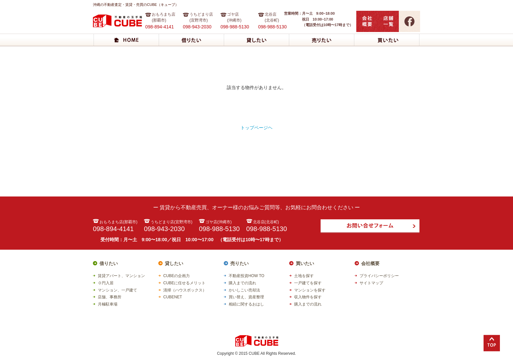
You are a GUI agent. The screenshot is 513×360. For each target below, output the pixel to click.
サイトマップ (371, 283)
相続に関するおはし (246, 304)
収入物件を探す (308, 297)
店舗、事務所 (109, 297)
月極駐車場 (107, 304)
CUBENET (172, 297)
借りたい (108, 263)
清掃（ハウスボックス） (184, 290)
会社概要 (370, 263)
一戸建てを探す (308, 283)
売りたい (239, 263)
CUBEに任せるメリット (184, 283)
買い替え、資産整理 (246, 297)
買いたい (305, 263)
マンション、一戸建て (117, 290)
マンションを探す (310, 290)
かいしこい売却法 (244, 290)
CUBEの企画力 (176, 276)
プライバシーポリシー (379, 276)
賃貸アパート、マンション (121, 276)
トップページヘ (256, 127)
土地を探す (304, 276)
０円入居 (106, 283)
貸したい (174, 263)
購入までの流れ (242, 283)
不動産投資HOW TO (246, 276)
